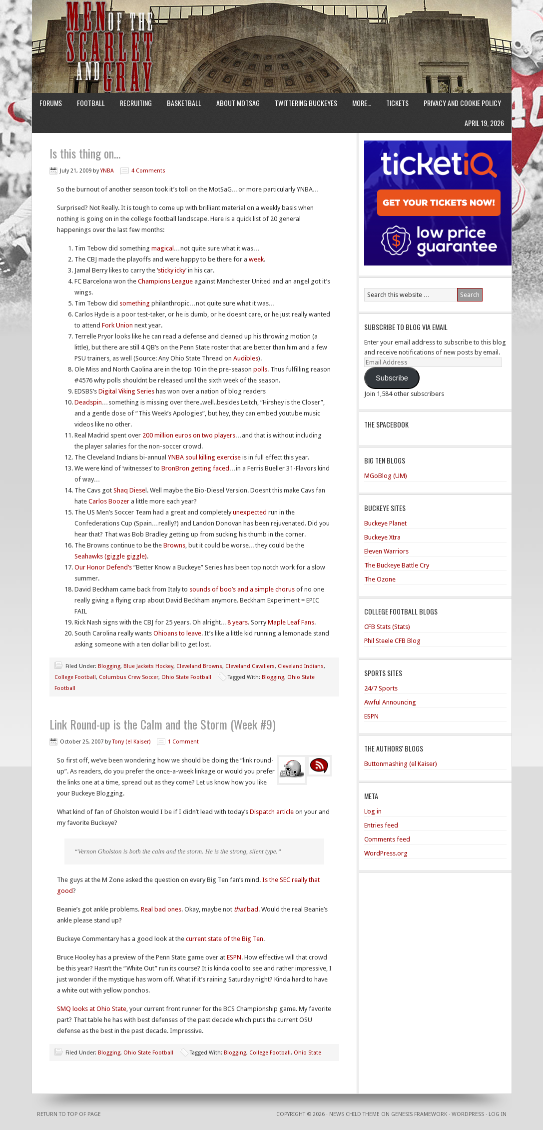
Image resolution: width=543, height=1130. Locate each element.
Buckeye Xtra (382, 537)
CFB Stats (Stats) (387, 626)
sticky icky (171, 270)
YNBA (107, 171)
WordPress (468, 1114)
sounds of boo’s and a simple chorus (242, 589)
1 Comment (183, 741)
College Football (75, 677)
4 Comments (148, 171)
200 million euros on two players (188, 435)
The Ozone (380, 579)
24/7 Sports (381, 688)
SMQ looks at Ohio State (91, 1008)
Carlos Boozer (108, 501)
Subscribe (392, 378)
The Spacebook (386, 424)
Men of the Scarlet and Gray (272, 27)
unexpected (250, 512)
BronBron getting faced (195, 468)
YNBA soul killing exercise (204, 457)
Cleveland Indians (301, 666)
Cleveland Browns (199, 666)
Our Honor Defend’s (103, 567)
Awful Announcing (390, 702)
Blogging (109, 666)
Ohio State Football (186, 677)
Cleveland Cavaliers (250, 666)
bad (246, 909)
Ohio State (307, 1053)
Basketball (184, 103)
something (134, 303)
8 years (237, 622)
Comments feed (387, 839)
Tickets (397, 103)
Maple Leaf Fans (291, 622)
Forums (50, 103)
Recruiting (136, 103)
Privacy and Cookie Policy (462, 103)
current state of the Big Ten (224, 938)
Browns (174, 545)
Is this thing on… (84, 153)
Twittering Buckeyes (306, 103)
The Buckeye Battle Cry (396, 565)
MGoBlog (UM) (385, 476)
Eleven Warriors (386, 551)
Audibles (245, 358)
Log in (373, 811)
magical (162, 248)
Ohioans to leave (177, 633)
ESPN (234, 957)
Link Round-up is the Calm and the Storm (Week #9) (162, 724)
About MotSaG (238, 103)
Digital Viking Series (126, 391)
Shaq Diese (129, 490)
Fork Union (117, 325)
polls (260, 369)
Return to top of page (69, 1114)
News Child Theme (354, 1114)
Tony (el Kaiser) (131, 741)
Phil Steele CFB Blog (392, 640)
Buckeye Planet (385, 523)
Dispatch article (272, 812)
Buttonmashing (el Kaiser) (400, 764)
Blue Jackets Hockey (148, 666)
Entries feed (381, 825)
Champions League (165, 281)
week (256, 259)
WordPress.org (386, 853)
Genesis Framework (419, 1114)
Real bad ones (161, 909)
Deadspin (88, 402)
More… (361, 103)
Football (91, 103)
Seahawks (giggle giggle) (110, 556)
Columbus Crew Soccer (128, 677)
